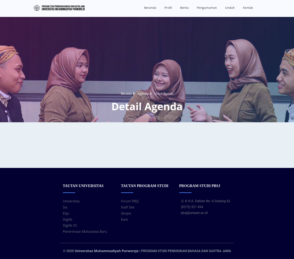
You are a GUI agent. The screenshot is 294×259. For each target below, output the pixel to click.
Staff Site (128, 207)
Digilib (67, 219)
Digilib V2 (70, 225)
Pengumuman (207, 8)
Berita (184, 8)
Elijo (66, 213)
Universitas (71, 201)
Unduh (230, 8)
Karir (124, 219)
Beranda (150, 8)
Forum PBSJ (130, 201)
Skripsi (126, 213)
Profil (168, 8)
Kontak (248, 8)
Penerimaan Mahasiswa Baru (85, 231)
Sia (65, 207)
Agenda (144, 93)
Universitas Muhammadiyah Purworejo (107, 251)
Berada (128, 93)
